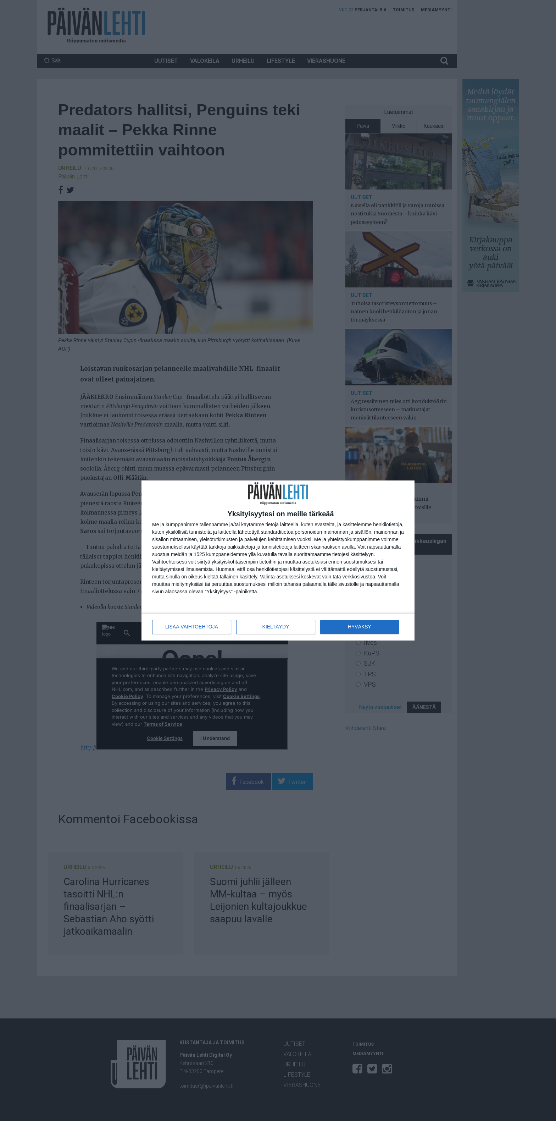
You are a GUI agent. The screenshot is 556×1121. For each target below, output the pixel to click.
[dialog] (278, 560)
